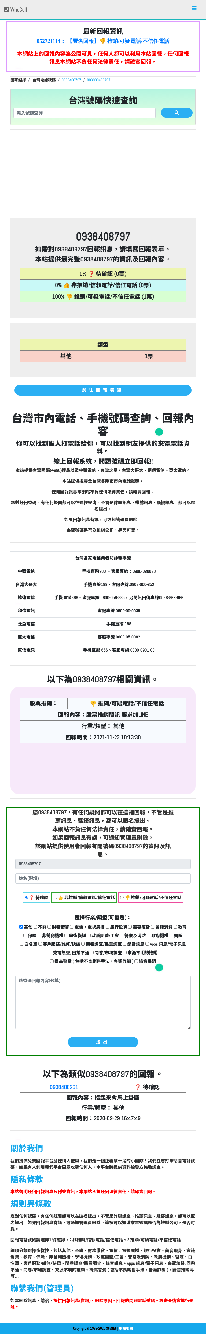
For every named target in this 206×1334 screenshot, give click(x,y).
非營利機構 (51, 935)
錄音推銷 (145, 961)
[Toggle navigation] (194, 9)
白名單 (28, 944)
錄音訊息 (134, 944)
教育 (180, 927)
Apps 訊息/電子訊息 (165, 944)
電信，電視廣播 (87, 927)
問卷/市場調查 (106, 953)
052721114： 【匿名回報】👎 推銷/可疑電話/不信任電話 (103, 41)
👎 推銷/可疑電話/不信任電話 (151, 897)
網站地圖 (126, 1328)
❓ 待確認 (36, 897)
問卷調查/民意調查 (101, 944)
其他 (25, 927)
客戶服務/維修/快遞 (59, 944)
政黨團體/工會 (103, 935)
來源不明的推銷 (140, 953)
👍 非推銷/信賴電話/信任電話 (84, 897)
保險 (29, 935)
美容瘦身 (139, 927)
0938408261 (64, 1087)
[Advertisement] (103, 171)
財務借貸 (58, 927)
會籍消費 (162, 927)
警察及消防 (133, 935)
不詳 (40, 927)
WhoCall (15, 9)
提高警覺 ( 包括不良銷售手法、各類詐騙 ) (91, 961)
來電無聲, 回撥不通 (69, 953)
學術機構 (75, 935)
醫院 (176, 935)
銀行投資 (116, 927)
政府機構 (157, 935)
